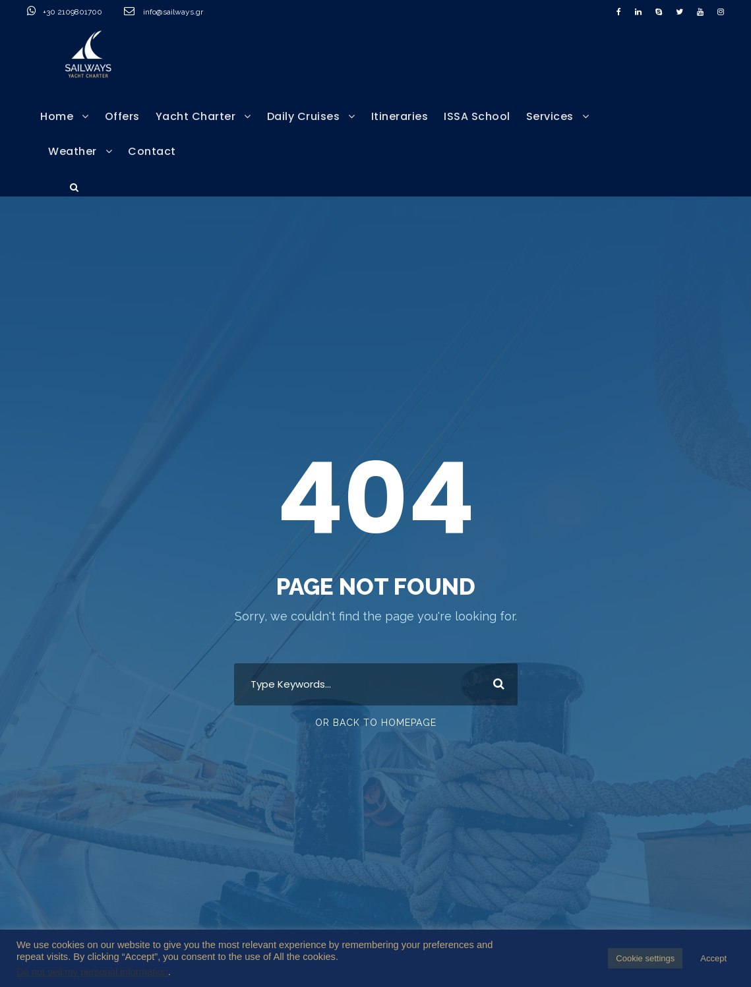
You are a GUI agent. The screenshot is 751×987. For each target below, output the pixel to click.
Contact (152, 151)
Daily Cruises (303, 116)
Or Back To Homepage (375, 722)
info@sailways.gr (182, 11)
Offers (122, 116)
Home (56, 116)
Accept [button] (713, 958)
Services (550, 116)
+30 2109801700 (89, 11)
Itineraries (400, 116)
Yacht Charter (196, 116)
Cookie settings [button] (645, 958)
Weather (72, 151)
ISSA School (477, 116)
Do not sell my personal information (92, 972)
